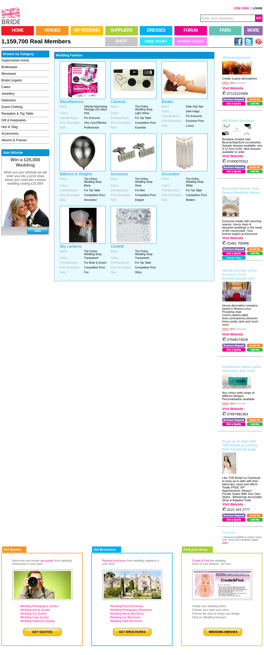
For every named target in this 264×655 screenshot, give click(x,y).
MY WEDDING (86, 30)
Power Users (190, 41)
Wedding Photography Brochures (131, 609)
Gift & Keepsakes (13, 120)
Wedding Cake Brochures (126, 621)
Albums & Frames (14, 140)
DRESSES (156, 30)
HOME (17, 30)
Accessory (119, 174)
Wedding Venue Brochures (127, 613)
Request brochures (114, 560)
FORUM (190, 30)
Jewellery (8, 94)
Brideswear (9, 67)
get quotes (47, 560)
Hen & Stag (9, 127)
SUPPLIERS (122, 30)
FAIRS (225, 30)
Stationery (8, 100)
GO (259, 18)
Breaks (167, 102)
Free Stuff (156, 41)
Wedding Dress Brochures (126, 606)
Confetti (117, 246)
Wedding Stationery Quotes (37, 621)
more (225, 542)
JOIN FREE (241, 8)
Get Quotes (12, 550)
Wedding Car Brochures (125, 617)
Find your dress (195, 550)
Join (37, 231)
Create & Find (201, 560)
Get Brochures (105, 550)
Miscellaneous (71, 102)
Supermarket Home (15, 60)
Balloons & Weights (76, 174)
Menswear (8, 74)
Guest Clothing (11, 107)
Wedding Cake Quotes (34, 617)
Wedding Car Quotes (33, 613)
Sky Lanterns (71, 246)
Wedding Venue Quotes (35, 609)
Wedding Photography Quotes (39, 606)
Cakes (5, 87)
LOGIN (257, 8)
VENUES (52, 30)
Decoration (171, 174)
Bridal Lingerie (11, 80)
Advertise (228, 532)
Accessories (10, 133)
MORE (253, 30)
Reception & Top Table (17, 113)
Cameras (118, 102)
